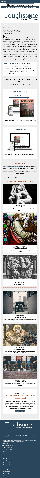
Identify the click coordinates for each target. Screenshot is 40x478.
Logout (5, 456)
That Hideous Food (20, 248)
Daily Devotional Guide (8, 445)
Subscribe (5, 451)
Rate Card (5, 473)
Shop (4, 453)
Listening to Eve (20, 207)
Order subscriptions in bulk (13, 166)
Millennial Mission (20, 382)
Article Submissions (7, 447)
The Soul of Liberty (20, 317)
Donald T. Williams (8, 63)
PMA (4, 475)
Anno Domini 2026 (7, 449)
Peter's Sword (20, 282)
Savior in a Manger (20, 349)
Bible (4, 27)
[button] (20, 92)
